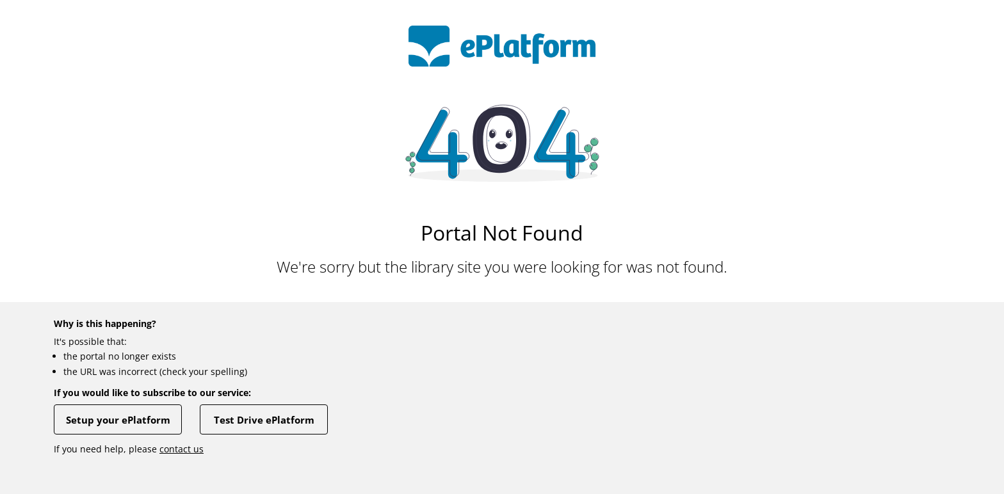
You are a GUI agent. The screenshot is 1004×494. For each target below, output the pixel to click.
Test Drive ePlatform (264, 419)
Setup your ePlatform (118, 419)
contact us (181, 449)
